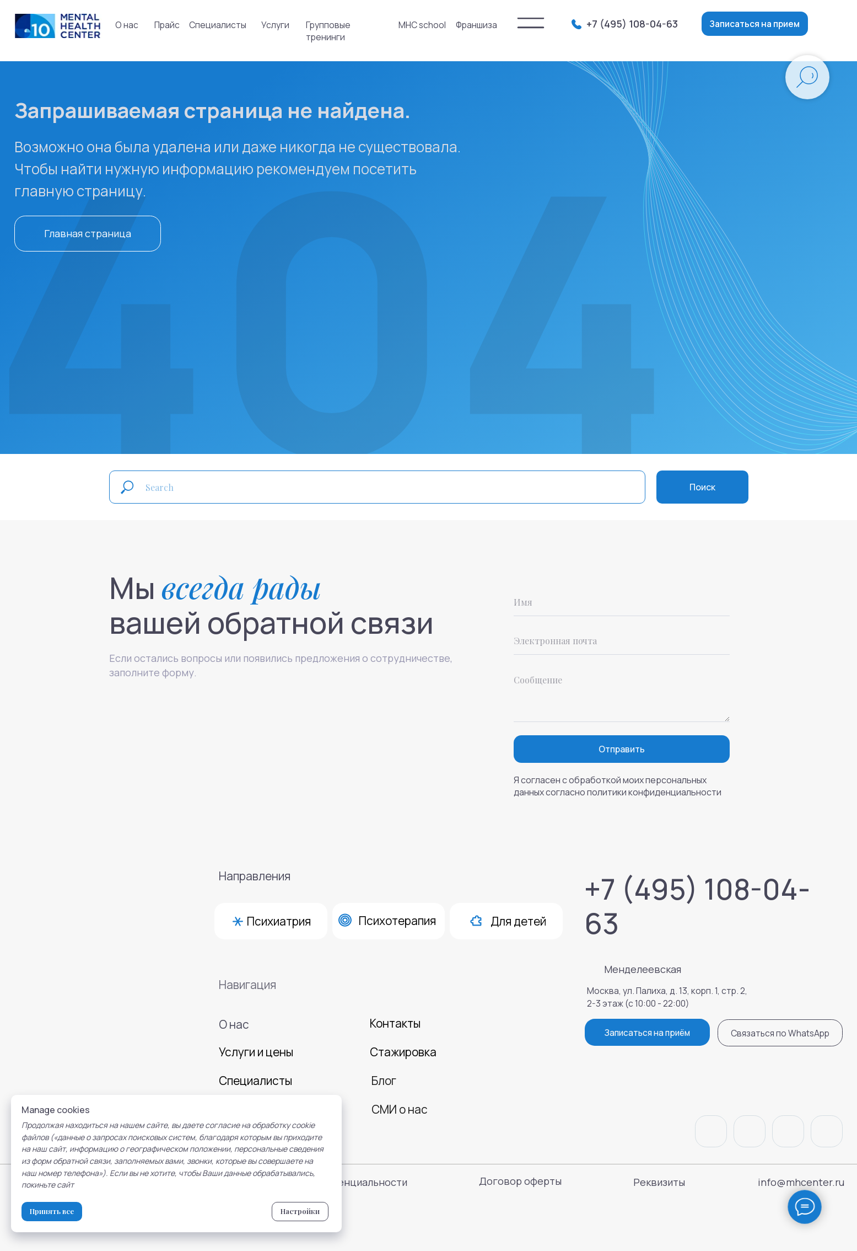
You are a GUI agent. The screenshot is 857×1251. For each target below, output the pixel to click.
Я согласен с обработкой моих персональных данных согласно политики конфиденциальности (617, 786)
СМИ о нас (399, 1109)
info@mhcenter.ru (801, 1182)
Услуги (275, 25)
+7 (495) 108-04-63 (632, 23)
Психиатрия (279, 921)
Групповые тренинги (328, 31)
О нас (126, 25)
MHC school (422, 25)
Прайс (167, 25)
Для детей (518, 921)
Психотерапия (397, 920)
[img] (530, 23)
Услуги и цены (256, 1052)
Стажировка (403, 1052)
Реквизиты (659, 1182)
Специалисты (217, 25)
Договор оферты (520, 1181)
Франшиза (476, 25)
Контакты (395, 1023)
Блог (383, 1080)
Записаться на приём (647, 1033)
